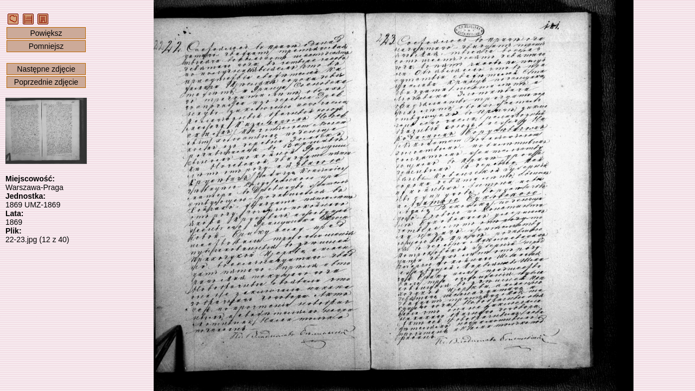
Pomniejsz (46, 46)
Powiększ (46, 33)
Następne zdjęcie (46, 69)
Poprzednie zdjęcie (46, 82)
